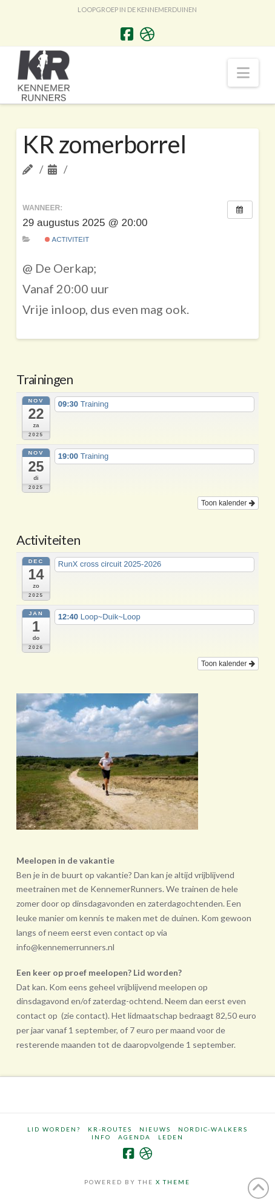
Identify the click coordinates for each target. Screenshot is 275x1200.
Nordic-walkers (213, 1129)
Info (101, 1137)
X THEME (173, 1181)
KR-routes (110, 1129)
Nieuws (155, 1129)
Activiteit (67, 239)
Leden (171, 1137)
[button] (243, 73)
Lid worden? (54, 1129)
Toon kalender (228, 503)
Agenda (134, 1137)
